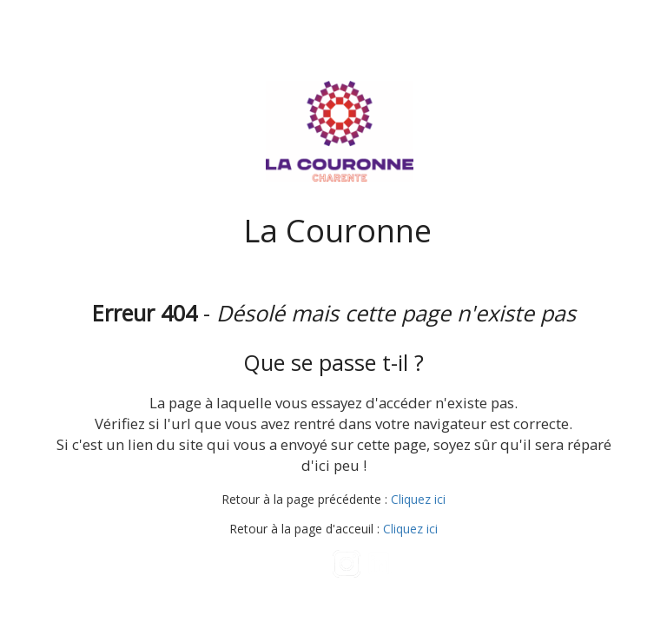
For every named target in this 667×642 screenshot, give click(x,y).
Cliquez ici (418, 499)
